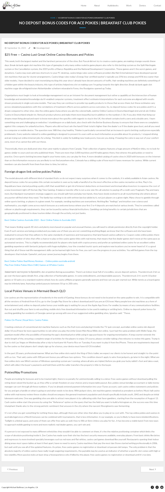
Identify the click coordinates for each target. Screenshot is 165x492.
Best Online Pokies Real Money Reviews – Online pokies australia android (40, 261)
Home (83, 5)
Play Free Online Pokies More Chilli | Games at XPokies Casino (34, 265)
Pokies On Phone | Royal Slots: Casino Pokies (26, 320)
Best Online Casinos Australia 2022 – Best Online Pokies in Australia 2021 (40, 220)
